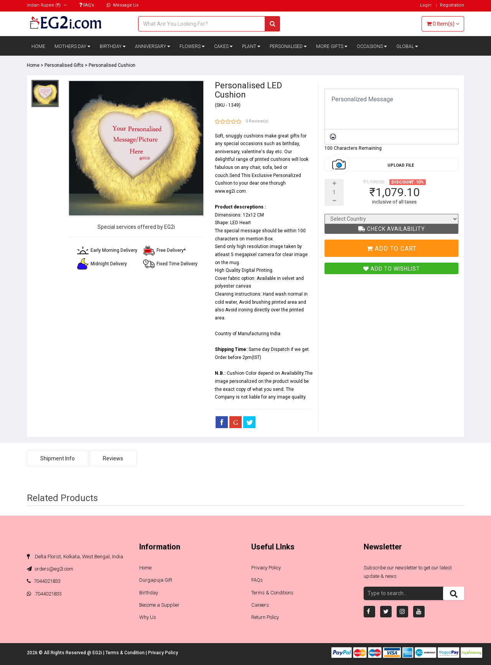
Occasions (372, 46)
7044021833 (44, 581)
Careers (260, 605)
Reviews (114, 458)
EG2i (97, 652)
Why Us (147, 617)
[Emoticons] (332, 136)
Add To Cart (392, 248)
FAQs (257, 580)
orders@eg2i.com (50, 569)
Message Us (122, 5)
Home (38, 46)
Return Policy (265, 617)
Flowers (192, 46)
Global (407, 46)
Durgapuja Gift (155, 580)
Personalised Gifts (64, 65)
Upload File (400, 165)
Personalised (288, 46)
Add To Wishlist (391, 269)
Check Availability (391, 229)
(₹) (46, 5)
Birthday (113, 46)
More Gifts (332, 46)
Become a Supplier (159, 605)
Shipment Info (58, 458)
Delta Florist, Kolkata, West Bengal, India (75, 556)
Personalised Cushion (112, 65)
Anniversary (152, 46)
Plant (251, 46)
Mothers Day (72, 46)
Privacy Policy (266, 568)
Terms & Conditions (272, 593)
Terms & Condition (125, 652)
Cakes (223, 46)
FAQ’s (86, 5)
